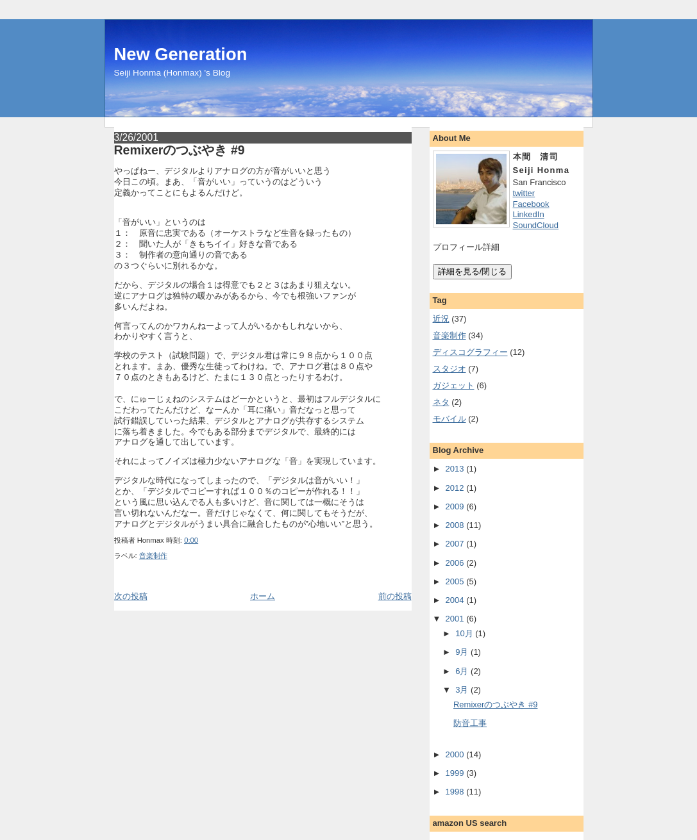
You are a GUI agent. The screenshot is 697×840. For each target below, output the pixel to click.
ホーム (262, 596)
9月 (461, 652)
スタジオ (449, 369)
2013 (455, 469)
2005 (455, 581)
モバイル (449, 419)
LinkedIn (528, 214)
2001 (455, 618)
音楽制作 (153, 555)
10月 (464, 633)
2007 (455, 543)
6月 (461, 671)
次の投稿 (130, 596)
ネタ (441, 402)
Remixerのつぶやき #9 (179, 150)
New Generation (181, 54)
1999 (455, 773)
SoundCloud (536, 225)
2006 (455, 563)
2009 (455, 506)
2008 (455, 525)
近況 (441, 319)
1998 (455, 791)
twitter (524, 193)
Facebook (531, 204)
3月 (461, 690)
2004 (455, 600)
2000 (455, 754)
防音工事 (470, 723)
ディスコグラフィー (470, 352)
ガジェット (453, 385)
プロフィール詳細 (466, 247)
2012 (455, 488)
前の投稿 (395, 596)
